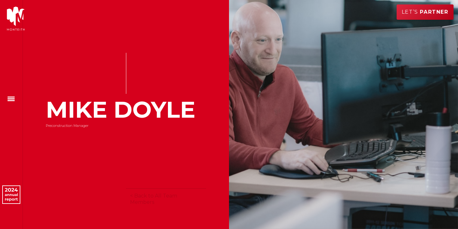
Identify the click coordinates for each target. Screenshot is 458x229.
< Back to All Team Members (153, 199)
